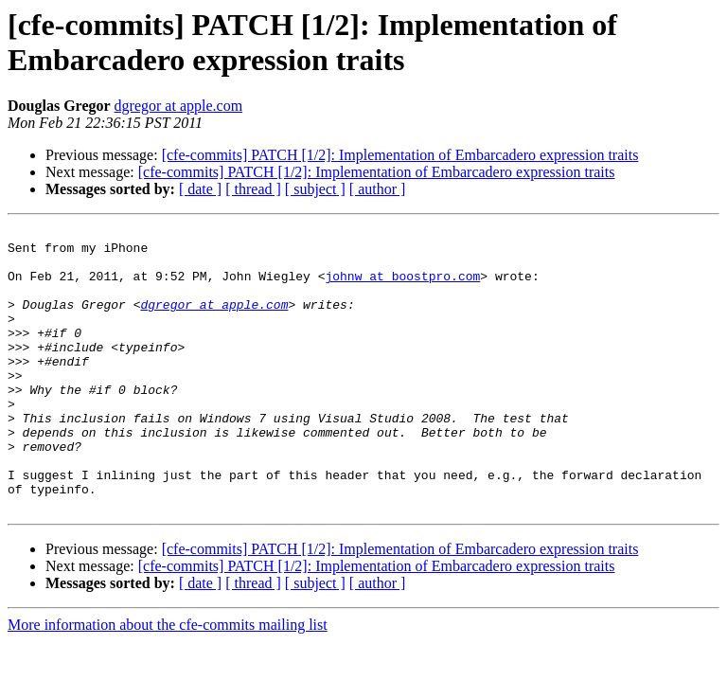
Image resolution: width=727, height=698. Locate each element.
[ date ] (200, 189)
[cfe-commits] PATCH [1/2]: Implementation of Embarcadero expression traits (400, 155)
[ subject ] (315, 189)
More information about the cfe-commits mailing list (168, 681)
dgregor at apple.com (179, 106)
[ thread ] (253, 189)
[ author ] (377, 189)
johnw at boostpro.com (402, 286)
